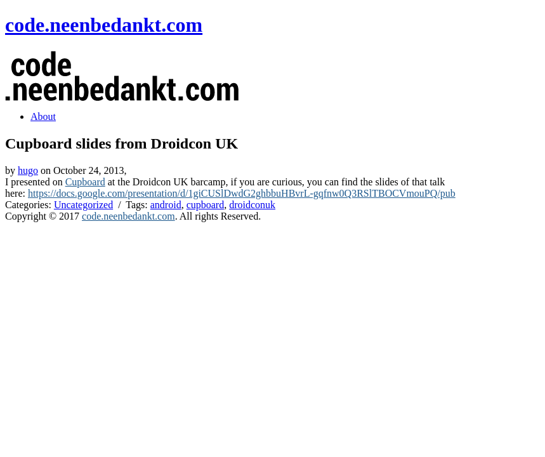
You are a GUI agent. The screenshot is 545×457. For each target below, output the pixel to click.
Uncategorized (83, 204)
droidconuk (252, 204)
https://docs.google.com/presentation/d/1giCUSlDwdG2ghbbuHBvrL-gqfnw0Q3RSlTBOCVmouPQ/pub (242, 193)
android (165, 204)
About (43, 116)
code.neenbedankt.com (103, 24)
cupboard (206, 204)
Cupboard (85, 181)
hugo (28, 170)
